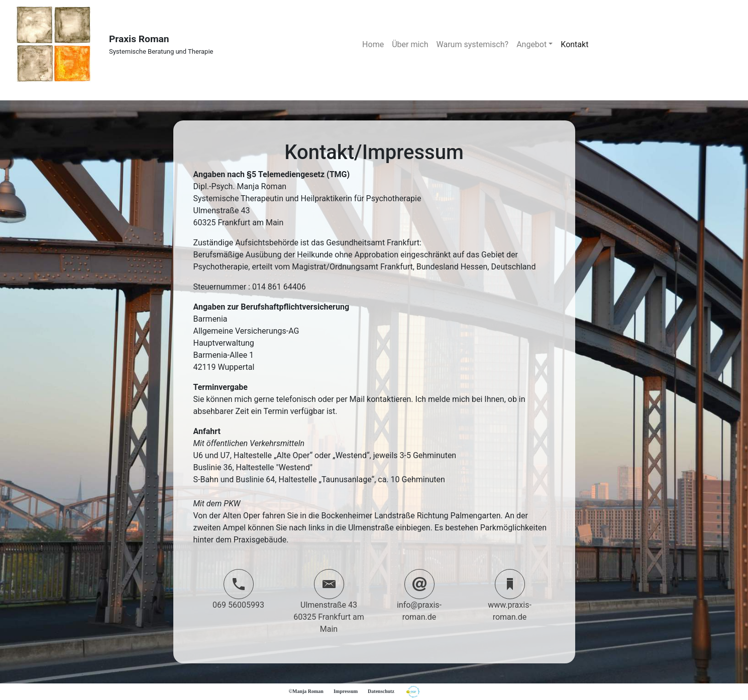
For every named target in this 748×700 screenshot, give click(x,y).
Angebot (531, 44)
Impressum (346, 691)
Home (373, 44)
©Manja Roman (306, 691)
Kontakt (574, 44)
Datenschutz (381, 691)
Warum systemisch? (473, 44)
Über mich (410, 44)
